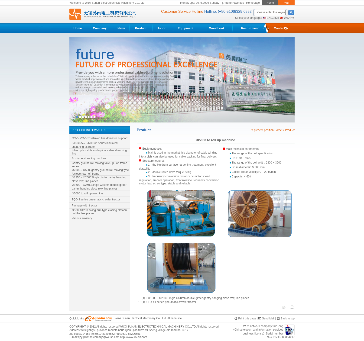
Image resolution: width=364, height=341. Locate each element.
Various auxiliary (82, 218)
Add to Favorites (234, 2)
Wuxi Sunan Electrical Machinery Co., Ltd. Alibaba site (133, 318)
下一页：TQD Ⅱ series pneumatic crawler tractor (166, 302)
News (121, 28)
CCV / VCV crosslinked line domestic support (99, 138)
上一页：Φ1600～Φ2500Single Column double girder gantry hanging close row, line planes (193, 298)
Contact (281, 28)
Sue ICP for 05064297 (281, 337)
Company (100, 28)
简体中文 (289, 17)
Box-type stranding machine (89, 158)
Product (140, 28)
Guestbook (217, 28)
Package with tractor (84, 205)
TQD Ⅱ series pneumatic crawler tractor (96, 199)
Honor (161, 28)
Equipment (185, 28)
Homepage (253, 2)
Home (77, 28)
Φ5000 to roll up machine (87, 193)
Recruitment (250, 28)
